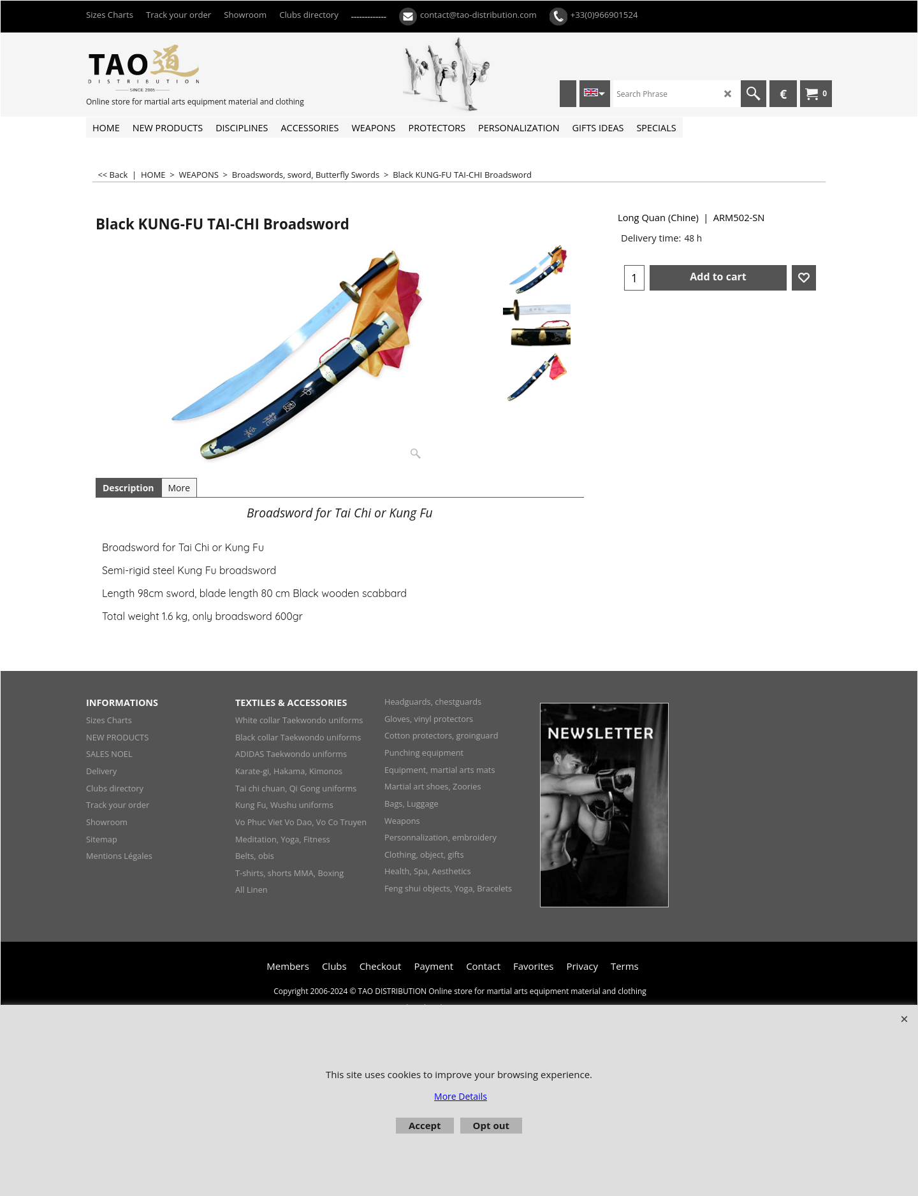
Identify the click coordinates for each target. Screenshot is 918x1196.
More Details (460, 1096)
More (179, 488)
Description (128, 488)
